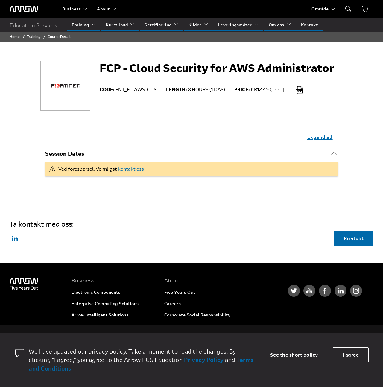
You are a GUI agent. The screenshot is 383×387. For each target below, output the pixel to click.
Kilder (195, 24)
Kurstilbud (117, 24)
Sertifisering (158, 24)
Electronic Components (96, 292)
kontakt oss (131, 169)
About (103, 9)
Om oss (276, 24)
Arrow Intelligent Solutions (100, 315)
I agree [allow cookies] (351, 354)
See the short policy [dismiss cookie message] (294, 354)
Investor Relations (183, 326)
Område (320, 9)
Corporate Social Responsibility (197, 315)
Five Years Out (179, 292)
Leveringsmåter (235, 24)
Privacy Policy (204, 359)
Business (71, 9)
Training (80, 24)
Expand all (320, 137)
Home (15, 36)
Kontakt (309, 24)
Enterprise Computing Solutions (105, 303)
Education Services (33, 25)
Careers (172, 303)
